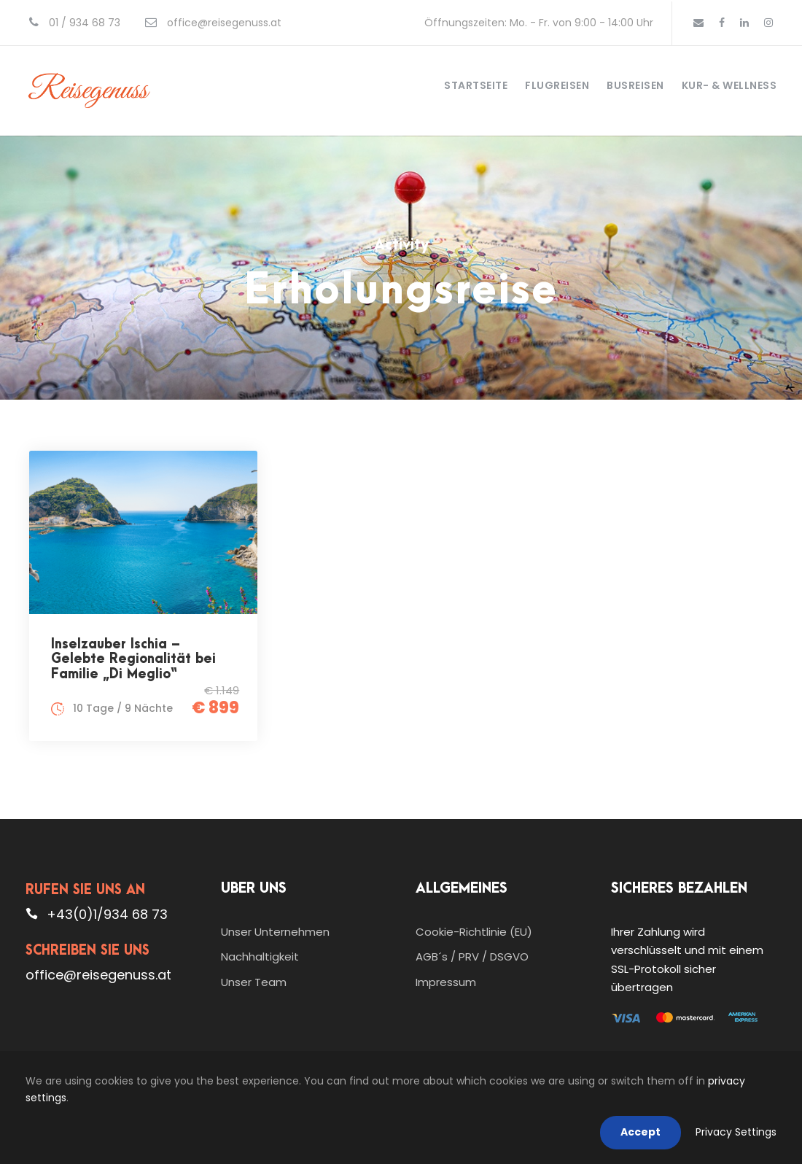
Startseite (475, 85)
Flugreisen (557, 85)
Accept (640, 1132)
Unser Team (254, 982)
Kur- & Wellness (729, 85)
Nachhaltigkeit (260, 956)
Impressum (446, 982)
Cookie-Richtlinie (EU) (474, 931)
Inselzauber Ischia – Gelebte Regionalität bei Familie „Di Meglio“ (133, 659)
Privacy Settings (736, 1132)
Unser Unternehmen (275, 931)
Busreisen (635, 85)
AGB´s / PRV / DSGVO (472, 956)
